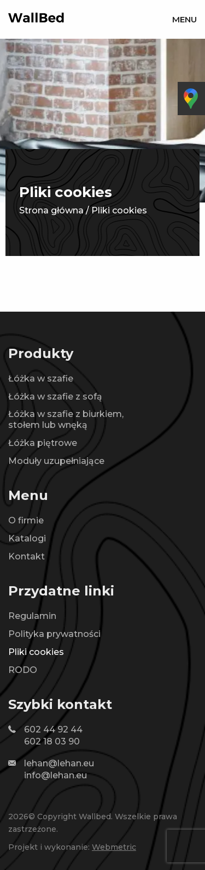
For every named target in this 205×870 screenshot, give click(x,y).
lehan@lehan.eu (59, 763)
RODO (22, 670)
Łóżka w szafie (40, 378)
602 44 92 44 (53, 729)
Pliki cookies (36, 652)
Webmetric (114, 847)
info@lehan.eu (55, 775)
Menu (184, 19)
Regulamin (32, 616)
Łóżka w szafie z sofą (55, 396)
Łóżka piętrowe (42, 443)
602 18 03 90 (52, 741)
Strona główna (51, 210)
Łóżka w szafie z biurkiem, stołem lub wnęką (66, 419)
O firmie (26, 520)
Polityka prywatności (54, 634)
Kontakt (26, 556)
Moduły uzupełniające (56, 461)
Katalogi (27, 538)
